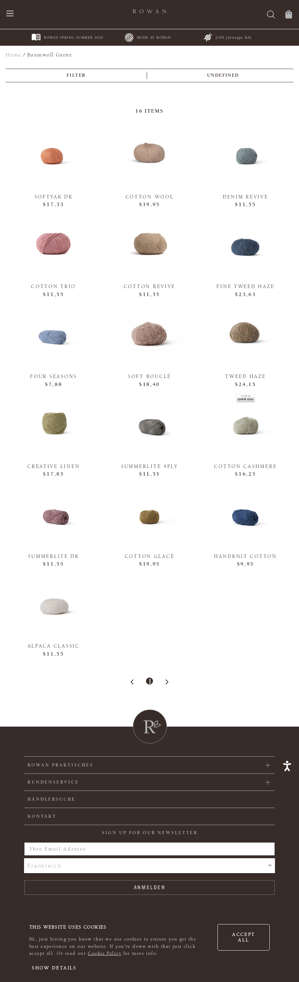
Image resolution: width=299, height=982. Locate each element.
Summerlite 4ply (149, 466)
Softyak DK (53, 197)
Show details (54, 968)
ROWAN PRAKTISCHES (60, 765)
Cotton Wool (149, 197)
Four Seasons (53, 376)
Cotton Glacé (150, 556)
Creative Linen (53, 466)
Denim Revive (245, 197)
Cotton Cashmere (245, 466)
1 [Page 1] (149, 681)
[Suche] (271, 15)
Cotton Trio (53, 286)
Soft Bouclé (149, 376)
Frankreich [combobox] (44, 865)
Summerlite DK (53, 556)
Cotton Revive (149, 286)
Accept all (243, 937)
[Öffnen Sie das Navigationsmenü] (10, 14)
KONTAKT (42, 816)
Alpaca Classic (54, 646)
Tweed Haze (245, 376)
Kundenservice (53, 782)
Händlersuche (52, 799)
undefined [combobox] (223, 75)
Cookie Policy (104, 953)
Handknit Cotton (245, 556)
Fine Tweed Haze (245, 286)
